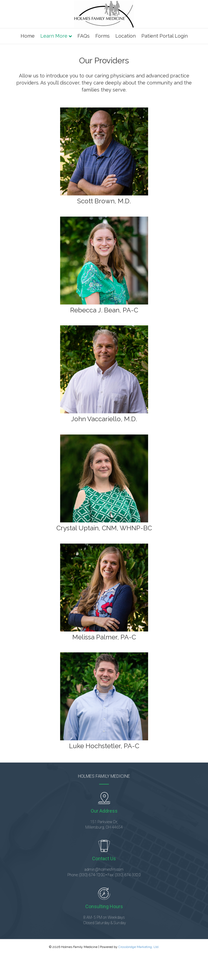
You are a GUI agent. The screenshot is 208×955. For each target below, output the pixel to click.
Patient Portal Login (164, 36)
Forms (102, 36)
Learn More (53, 36)
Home (28, 36)
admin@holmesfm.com (103, 869)
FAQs (83, 36)
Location (125, 36)
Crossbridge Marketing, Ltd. (138, 947)
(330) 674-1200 (92, 875)
